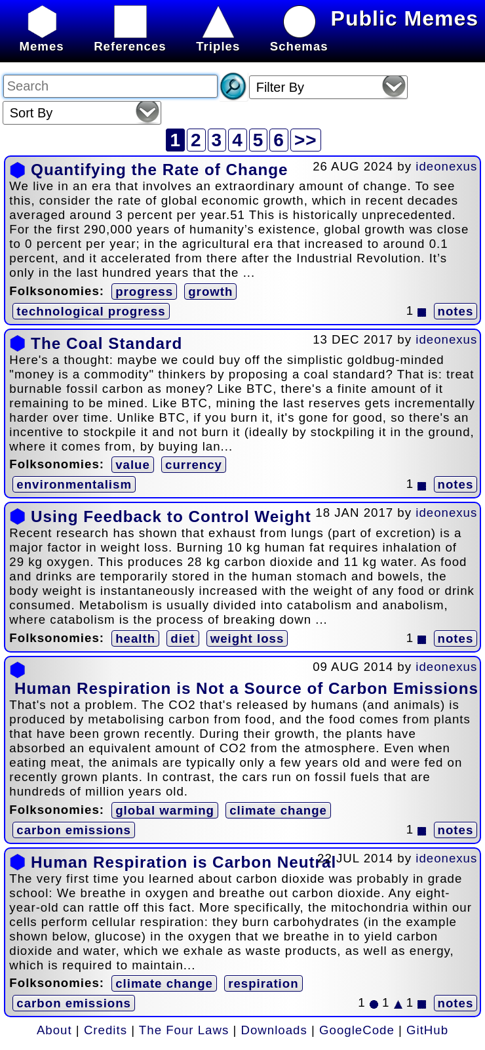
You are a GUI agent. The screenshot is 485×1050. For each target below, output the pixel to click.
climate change (278, 810)
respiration (263, 983)
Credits (105, 1030)
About (54, 1030)
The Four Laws (184, 1030)
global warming (164, 810)
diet (182, 638)
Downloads (274, 1030)
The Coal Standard (106, 343)
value (132, 465)
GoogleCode (357, 1030)
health (135, 638)
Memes (41, 39)
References (130, 39)
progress (144, 291)
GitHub (427, 1030)
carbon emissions (73, 830)
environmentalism (74, 484)
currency (193, 465)
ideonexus (446, 166)
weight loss (247, 638)
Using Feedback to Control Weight (171, 516)
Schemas (299, 39)
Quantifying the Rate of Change (159, 169)
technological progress (90, 311)
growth (210, 291)
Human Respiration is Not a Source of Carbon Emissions (246, 688)
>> (305, 140)
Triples (218, 39)
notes (456, 311)
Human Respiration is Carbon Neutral (183, 862)
